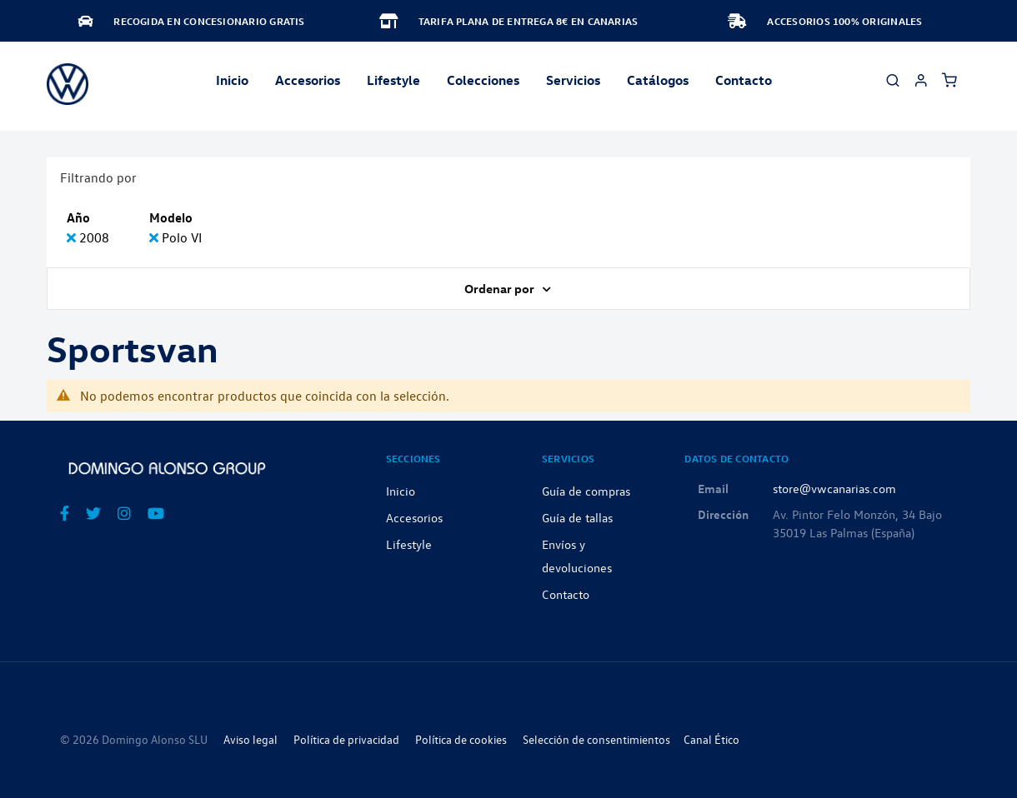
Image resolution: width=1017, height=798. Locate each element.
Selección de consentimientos (596, 739)
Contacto (743, 80)
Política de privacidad (346, 739)
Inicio (232, 80)
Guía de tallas (577, 517)
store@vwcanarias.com (834, 488)
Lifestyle (393, 80)
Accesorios (414, 517)
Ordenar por (500, 288)
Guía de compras (586, 490)
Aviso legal (250, 739)
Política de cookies (461, 739)
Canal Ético (711, 739)
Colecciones (483, 80)
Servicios (573, 80)
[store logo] (67, 84)
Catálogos (658, 80)
